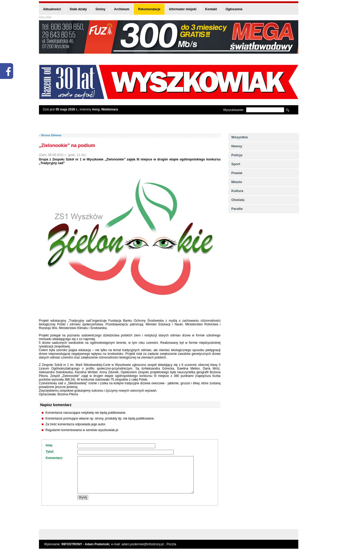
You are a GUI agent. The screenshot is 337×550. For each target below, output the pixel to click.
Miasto (236, 182)
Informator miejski (182, 9)
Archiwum (121, 9)
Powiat (236, 173)
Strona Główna (51, 135)
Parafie (237, 209)
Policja (236, 155)
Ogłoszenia (234, 9)
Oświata (238, 200)
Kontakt (211, 9)
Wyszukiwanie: (233, 110)
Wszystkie (239, 137)
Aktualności (52, 9)
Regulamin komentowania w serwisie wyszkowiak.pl (82, 430)
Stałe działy (78, 9)
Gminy (100, 9)
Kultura (237, 191)
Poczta (171, 544)
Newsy (236, 146)
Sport (235, 164)
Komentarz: (54, 458)
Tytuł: (50, 451)
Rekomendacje (149, 9)
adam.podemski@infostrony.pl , (144, 544)
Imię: (49, 445)
